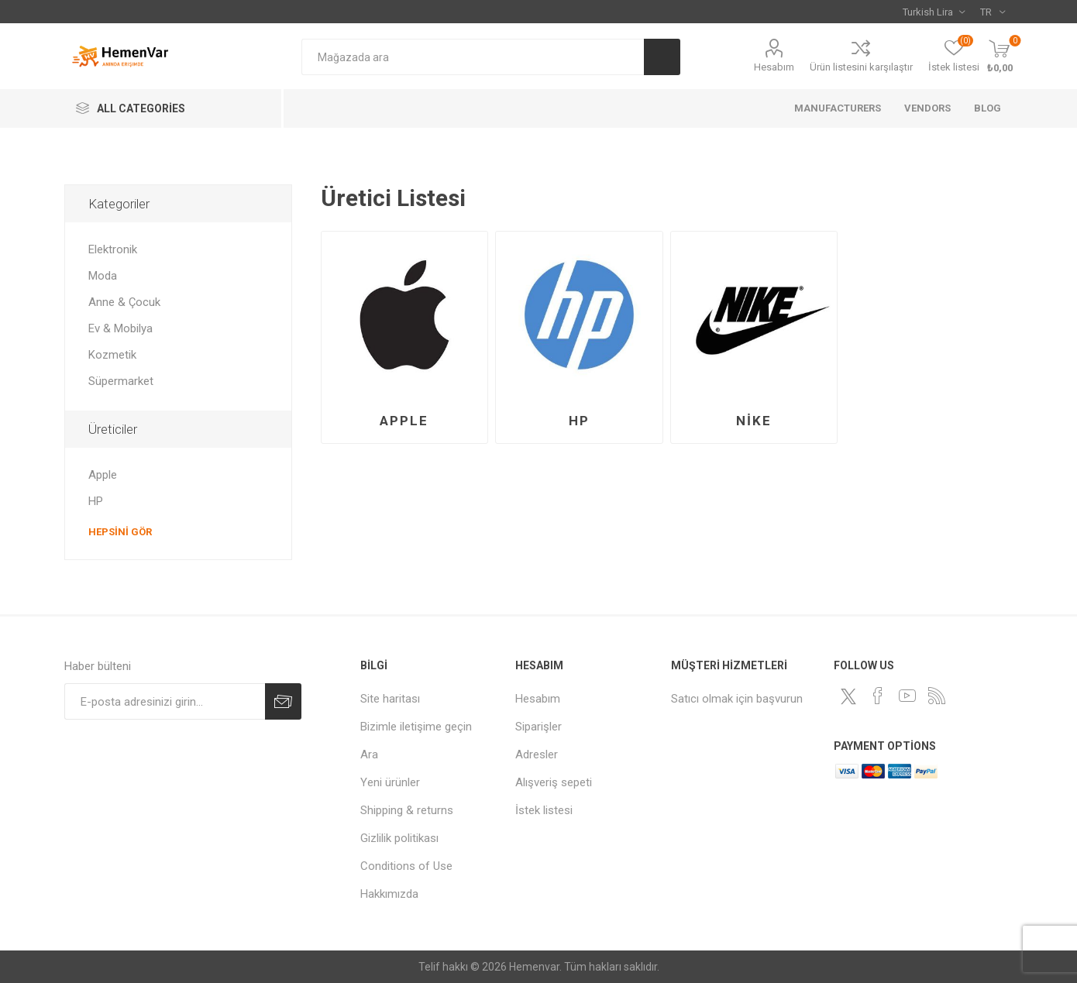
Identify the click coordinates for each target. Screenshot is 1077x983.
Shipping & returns (406, 810)
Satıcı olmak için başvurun (737, 699)
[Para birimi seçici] (934, 11)
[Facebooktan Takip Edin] (877, 695)
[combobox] (472, 57)
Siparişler (538, 727)
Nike (754, 420)
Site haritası (390, 699)
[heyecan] (848, 696)
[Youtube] (907, 695)
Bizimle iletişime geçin (416, 727)
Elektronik (112, 249)
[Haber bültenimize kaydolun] (164, 701)
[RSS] (936, 695)
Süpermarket (120, 381)
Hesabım (774, 67)
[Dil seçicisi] (992, 11)
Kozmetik (112, 355)
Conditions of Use (406, 866)
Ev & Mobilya (120, 328)
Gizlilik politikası (399, 838)
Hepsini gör (120, 532)
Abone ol (283, 701)
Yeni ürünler (390, 782)
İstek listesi (544, 810)
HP (579, 420)
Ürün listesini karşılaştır (861, 67)
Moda (102, 276)
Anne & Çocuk (124, 302)
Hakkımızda (389, 894)
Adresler (536, 754)
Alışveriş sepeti (553, 782)
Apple (404, 420)
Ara (662, 57)
